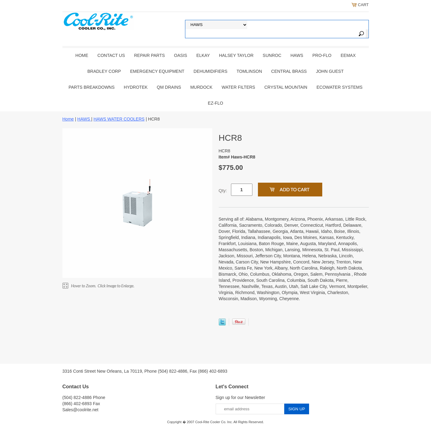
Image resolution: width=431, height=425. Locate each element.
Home (81, 55)
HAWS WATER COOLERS (119, 119)
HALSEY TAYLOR (236, 55)
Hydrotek (136, 87)
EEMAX (348, 55)
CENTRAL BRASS (289, 71)
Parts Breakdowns (92, 87)
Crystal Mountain (285, 87)
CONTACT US (111, 55)
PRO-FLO (321, 55)
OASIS (180, 55)
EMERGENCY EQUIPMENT (157, 71)
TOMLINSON (249, 71)
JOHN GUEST (329, 71)
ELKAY (203, 55)
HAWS (296, 55)
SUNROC (272, 55)
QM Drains (169, 87)
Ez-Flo (215, 103)
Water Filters (238, 87)
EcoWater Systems (339, 87)
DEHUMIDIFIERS (210, 71)
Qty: (223, 190)
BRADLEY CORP (104, 71)
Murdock (201, 87)
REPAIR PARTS (149, 55)
